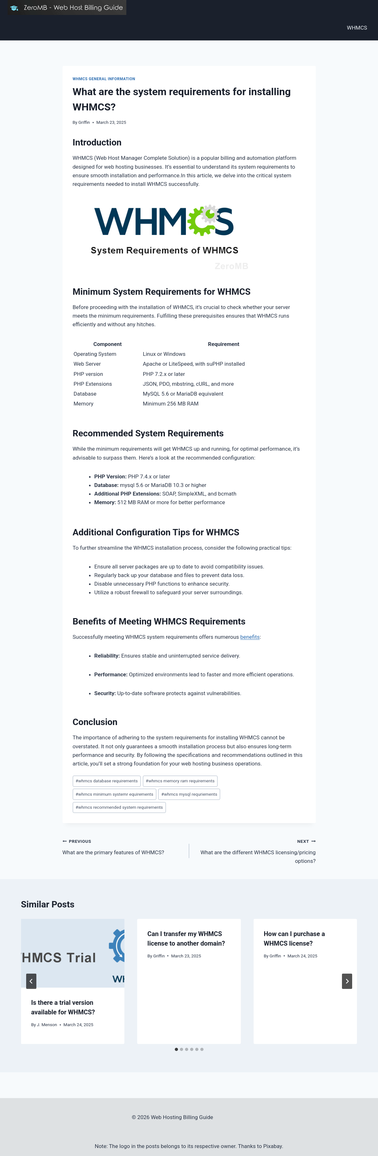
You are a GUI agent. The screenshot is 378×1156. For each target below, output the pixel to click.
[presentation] (73, 953)
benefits (250, 637)
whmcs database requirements (107, 780)
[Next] (347, 981)
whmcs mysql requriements (189, 794)
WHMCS (357, 28)
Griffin (84, 122)
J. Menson (47, 1024)
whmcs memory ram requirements (180, 780)
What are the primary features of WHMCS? (123, 846)
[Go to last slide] (31, 981)
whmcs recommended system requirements (119, 807)
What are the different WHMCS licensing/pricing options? (255, 850)
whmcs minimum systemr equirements (114, 794)
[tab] (176, 1049)
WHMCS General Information (104, 79)
